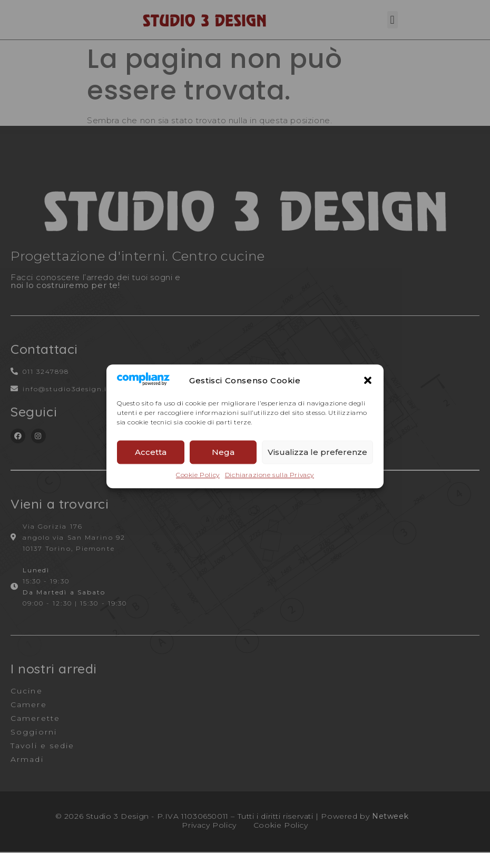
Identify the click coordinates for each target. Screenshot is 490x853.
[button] (367, 380)
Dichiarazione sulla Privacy (269, 475)
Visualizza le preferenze (317, 452)
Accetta (150, 452)
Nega (223, 452)
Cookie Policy (198, 475)
